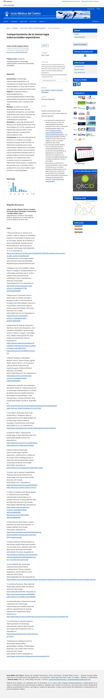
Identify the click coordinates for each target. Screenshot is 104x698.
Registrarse (90, 9)
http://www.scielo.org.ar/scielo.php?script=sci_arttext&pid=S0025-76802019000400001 (19, 378)
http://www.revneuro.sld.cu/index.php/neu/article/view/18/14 (28, 656)
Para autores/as (79, 69)
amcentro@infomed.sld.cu (58, 679)
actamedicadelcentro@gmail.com (79, 679)
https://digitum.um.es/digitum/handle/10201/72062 (25, 468)
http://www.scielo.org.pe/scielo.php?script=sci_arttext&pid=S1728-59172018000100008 (19, 288)
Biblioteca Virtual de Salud (90, 1)
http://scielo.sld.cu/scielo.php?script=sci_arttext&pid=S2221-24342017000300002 (17, 318)
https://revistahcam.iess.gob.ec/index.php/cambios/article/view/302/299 (32, 406)
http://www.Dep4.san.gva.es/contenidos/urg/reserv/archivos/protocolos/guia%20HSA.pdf (37, 617)
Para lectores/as (79, 66)
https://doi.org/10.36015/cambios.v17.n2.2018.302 (24, 408)
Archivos (14, 21)
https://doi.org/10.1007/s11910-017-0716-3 (21, 487)
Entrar (98, 9)
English (76, 34)
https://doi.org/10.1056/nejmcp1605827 (20, 445)
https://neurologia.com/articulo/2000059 (21, 594)
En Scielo (33, 21)
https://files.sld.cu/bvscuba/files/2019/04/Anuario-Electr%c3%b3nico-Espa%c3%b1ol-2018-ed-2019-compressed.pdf (24, 534)
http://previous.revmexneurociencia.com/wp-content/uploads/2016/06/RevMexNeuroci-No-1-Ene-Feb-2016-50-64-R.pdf (22, 557)
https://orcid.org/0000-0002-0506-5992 (17, 52)
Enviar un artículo (80, 44)
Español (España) (79, 37)
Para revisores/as (79, 72)
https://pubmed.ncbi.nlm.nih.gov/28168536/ (22, 485)
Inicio (8, 28)
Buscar (96, 21)
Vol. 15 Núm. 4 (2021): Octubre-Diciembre (32, 28)
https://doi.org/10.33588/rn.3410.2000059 (21, 597)
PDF (45, 45)
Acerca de (23, 21)
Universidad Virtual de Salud (71, 1)
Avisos (42, 21)
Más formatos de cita (49, 80)
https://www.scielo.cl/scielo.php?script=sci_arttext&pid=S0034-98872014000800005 (18, 509)
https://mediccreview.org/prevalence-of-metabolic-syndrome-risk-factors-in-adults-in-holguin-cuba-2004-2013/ (21, 345)
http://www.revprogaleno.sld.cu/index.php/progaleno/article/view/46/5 (31, 428)
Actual (6, 21)
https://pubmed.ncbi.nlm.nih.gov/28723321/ (22, 443)
